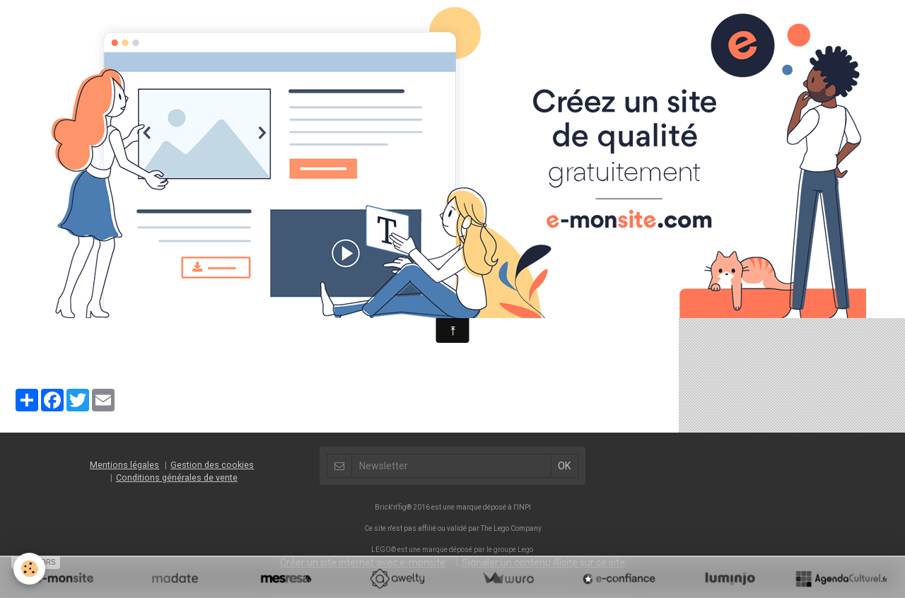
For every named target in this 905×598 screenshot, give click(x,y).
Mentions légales (124, 464)
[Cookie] (30, 569)
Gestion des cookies (212, 464)
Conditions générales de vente (177, 477)
